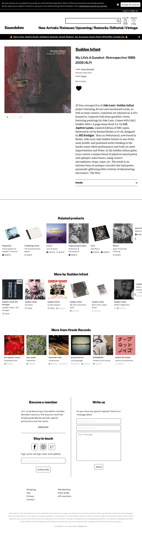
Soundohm (14, 27)
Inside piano (54, 360)
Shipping (31, 489)
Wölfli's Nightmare (122, 305)
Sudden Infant (87, 49)
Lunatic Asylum (54, 305)
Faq (28, 492)
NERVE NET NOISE (122, 357)
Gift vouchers (64, 496)
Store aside (63, 492)
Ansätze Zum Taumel (101, 360)
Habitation (30, 360)
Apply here (43, 426)
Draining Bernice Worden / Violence (9, 250)
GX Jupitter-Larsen (12, 357)
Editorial (116, 28)
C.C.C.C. (49, 246)
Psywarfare (6, 246)
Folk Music (95, 249)
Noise (83, 76)
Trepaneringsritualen (77, 246)
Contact (30, 499)
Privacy (30, 496)
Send (99, 466)
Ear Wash (29, 305)
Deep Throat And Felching (120, 250)
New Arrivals (48, 28)
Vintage (131, 28)
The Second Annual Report (32, 250)
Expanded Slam (10, 360)
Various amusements (124, 360)
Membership (64, 489)
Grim (93, 246)
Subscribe (43, 469)
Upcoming (84, 28)
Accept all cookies (131, 4)
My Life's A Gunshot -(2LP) (78, 306)
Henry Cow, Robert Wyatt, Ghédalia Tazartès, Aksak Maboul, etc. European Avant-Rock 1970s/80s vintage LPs (69, 36)
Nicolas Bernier (77, 357)
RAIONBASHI (98, 357)
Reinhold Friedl (55, 357)
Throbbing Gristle (31, 246)
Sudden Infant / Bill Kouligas (10, 309)
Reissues (67, 28)
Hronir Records (87, 69)
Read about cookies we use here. (93, 6)
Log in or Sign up (130, 11)
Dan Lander (31, 357)
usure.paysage (77, 360)
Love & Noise (51, 249)
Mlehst (116, 246)
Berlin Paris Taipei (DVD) (99, 306)
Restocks (101, 28)
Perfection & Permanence (74, 250)
